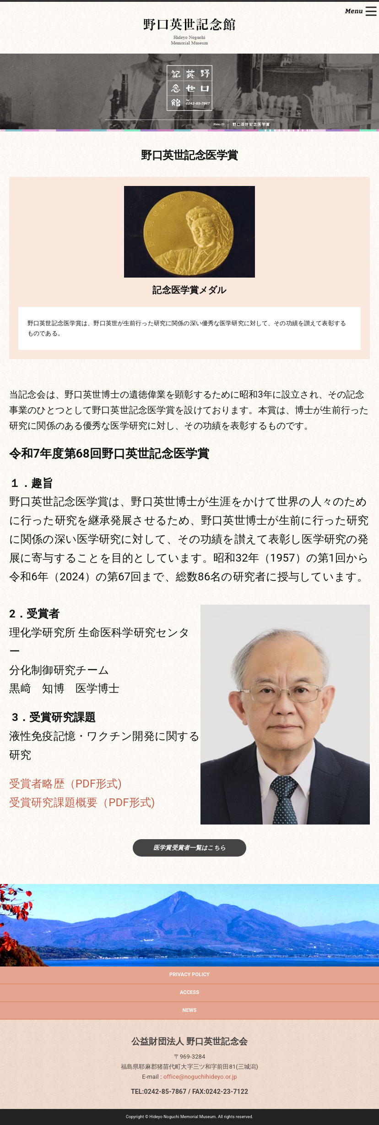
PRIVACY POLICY (189, 975)
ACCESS (189, 992)
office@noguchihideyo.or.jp (200, 1076)
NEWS (190, 1010)
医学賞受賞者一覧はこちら (189, 847)
